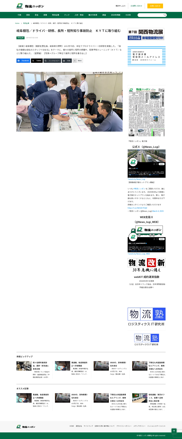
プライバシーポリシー (124, 426)
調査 (104, 15)
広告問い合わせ (136, 6)
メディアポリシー (139, 426)
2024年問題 (115, 15)
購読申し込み (121, 6)
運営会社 (79, 426)
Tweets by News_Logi (136, 179)
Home (17, 23)
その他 (128, 15)
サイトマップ (88, 426)
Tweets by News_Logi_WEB (139, 254)
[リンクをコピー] (52, 61)
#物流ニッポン (139, 189)
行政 (19, 15)
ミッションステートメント (156, 426)
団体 (28, 15)
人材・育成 (79, 15)
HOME (72, 426)
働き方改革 (92, 15)
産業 (45, 15)
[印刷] (67, 61)
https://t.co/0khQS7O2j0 (137, 208)
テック (67, 15)
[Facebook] (23, 61)
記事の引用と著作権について (105, 426)
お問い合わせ (155, 6)
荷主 (36, 15)
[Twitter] (37, 61)
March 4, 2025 (158, 211)
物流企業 (55, 15)
